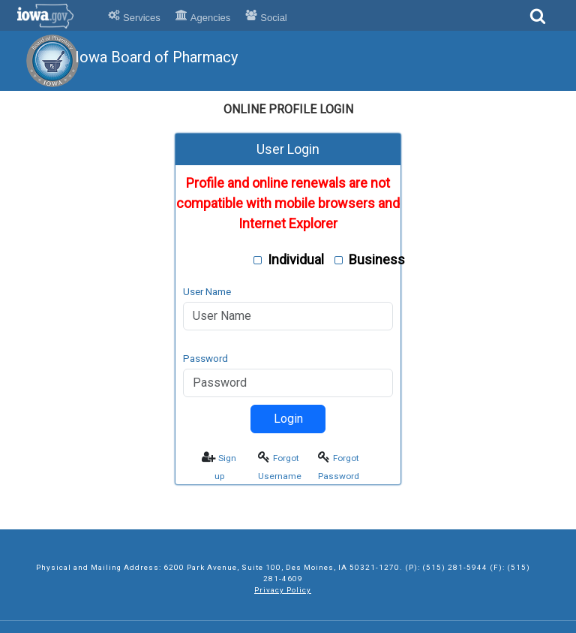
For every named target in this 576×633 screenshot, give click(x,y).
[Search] (538, 20)
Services (134, 17)
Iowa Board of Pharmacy (156, 57)
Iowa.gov (54, 16)
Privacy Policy (282, 590)
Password (205, 358)
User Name (207, 291)
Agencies (203, 17)
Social (265, 17)
